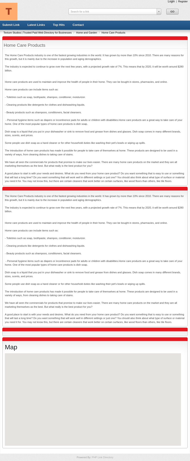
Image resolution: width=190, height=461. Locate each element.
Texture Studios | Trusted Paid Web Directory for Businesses (37, 32)
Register (183, 1)
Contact (78, 25)
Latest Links (36, 25)
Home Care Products (113, 32)
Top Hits (59, 25)
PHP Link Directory (102, 457)
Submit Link (10, 25)
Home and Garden (87, 32)
